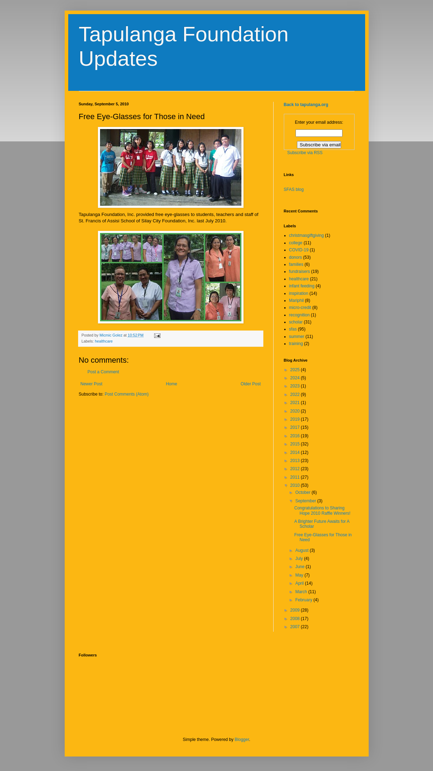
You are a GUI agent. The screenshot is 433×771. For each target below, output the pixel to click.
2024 (295, 377)
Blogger (242, 739)
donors (295, 257)
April (300, 583)
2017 (295, 427)
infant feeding (302, 286)
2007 (295, 626)
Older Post (251, 383)
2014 (295, 452)
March (301, 591)
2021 (295, 402)
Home (171, 383)
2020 (295, 411)
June (300, 566)
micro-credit (300, 307)
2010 (295, 485)
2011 (295, 477)
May (299, 575)
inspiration (299, 293)
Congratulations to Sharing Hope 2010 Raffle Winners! (322, 510)
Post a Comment (103, 371)
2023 (295, 386)
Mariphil (296, 300)
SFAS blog (294, 189)
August (302, 550)
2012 (295, 468)
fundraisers (299, 271)
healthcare (103, 341)
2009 (295, 610)
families (296, 264)
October (303, 492)
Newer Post (92, 383)
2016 (295, 435)
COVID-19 (299, 249)
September (306, 500)
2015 (295, 444)
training (296, 343)
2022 (295, 394)
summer (296, 336)
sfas (293, 329)
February (304, 599)
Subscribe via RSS (305, 152)
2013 (295, 460)
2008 (295, 618)
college (296, 242)
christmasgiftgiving (306, 235)
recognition (299, 315)
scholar (296, 322)
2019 (295, 419)
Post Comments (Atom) (127, 394)
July (299, 558)
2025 (295, 369)
